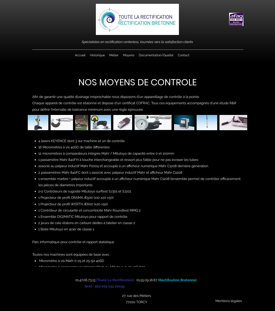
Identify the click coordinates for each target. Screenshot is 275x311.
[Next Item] (239, 122)
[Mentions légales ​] (229, 300)
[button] (114, 55)
